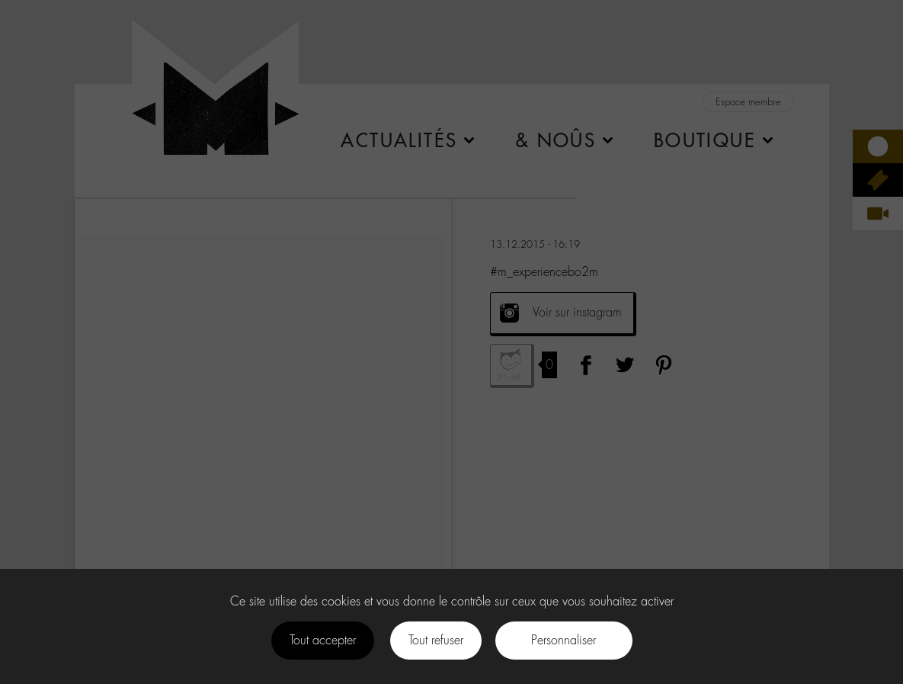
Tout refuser (435, 640)
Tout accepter (323, 640)
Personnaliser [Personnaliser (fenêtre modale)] (563, 640)
